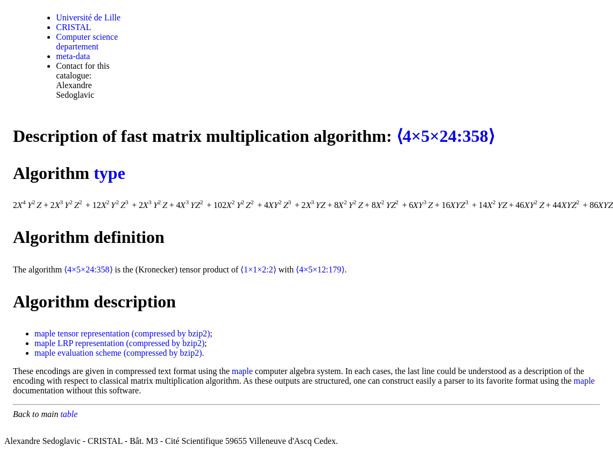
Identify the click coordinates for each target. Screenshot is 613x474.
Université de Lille (88, 17)
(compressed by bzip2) (171, 333)
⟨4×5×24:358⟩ (445, 136)
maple (44, 333)
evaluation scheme (90, 352)
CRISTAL (73, 27)
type (109, 173)
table (68, 414)
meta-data (73, 56)
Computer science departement (87, 41)
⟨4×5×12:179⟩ (320, 269)
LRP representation (91, 343)
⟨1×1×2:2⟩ (258, 269)
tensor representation (94, 333)
